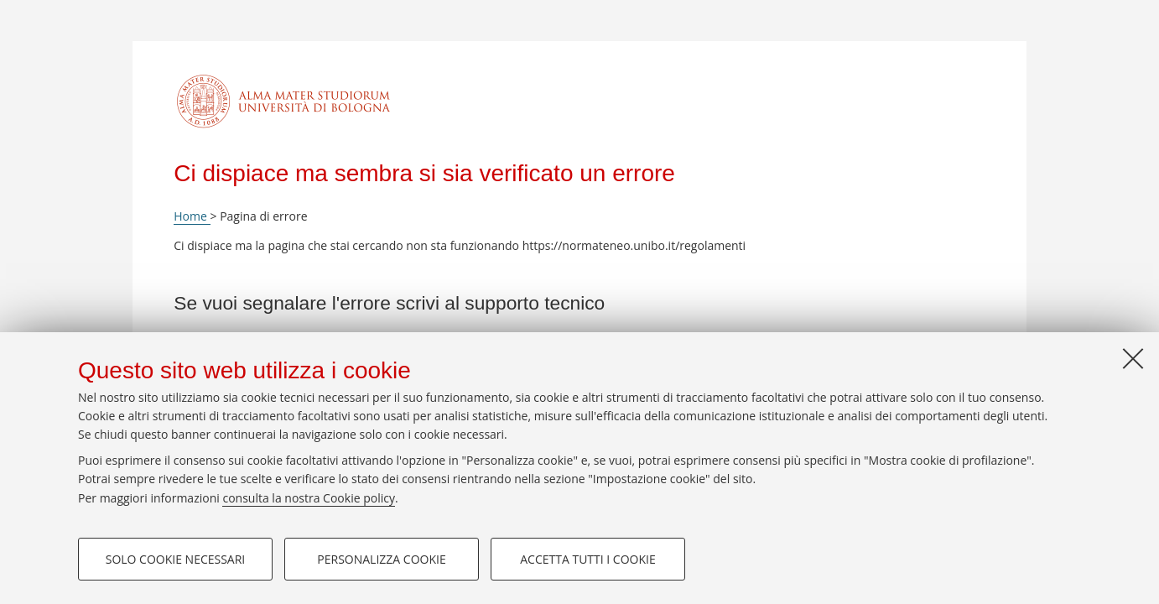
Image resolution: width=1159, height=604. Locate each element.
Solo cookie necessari (176, 559)
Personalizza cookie (381, 559)
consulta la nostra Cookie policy (308, 498)
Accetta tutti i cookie (587, 559)
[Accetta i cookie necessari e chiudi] (1133, 358)
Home (192, 216)
